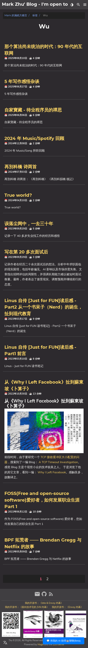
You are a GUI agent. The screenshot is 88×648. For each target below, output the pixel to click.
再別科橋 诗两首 (20, 167)
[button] (85, 4)
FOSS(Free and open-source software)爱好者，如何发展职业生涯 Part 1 (42, 500)
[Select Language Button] (5, 643)
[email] (37, 595)
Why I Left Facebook (52, 472)
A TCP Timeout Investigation (58, 462)
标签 (35, 15)
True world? (18, 195)
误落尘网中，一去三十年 (28, 224)
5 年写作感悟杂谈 (21, 81)
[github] (44, 595)
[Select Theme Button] (72, 4)
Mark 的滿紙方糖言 (15, 15)
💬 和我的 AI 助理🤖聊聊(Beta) (63, 640)
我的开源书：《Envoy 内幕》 (67, 606)
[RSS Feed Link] (51, 595)
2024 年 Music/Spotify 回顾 (34, 138)
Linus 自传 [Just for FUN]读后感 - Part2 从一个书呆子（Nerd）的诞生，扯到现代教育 (43, 307)
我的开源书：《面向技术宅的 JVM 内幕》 (27, 606)
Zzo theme (58, 644)
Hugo (41, 644)
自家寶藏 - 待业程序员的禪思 (33, 110)
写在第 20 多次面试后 (26, 252)
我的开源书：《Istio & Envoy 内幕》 (44, 602)
